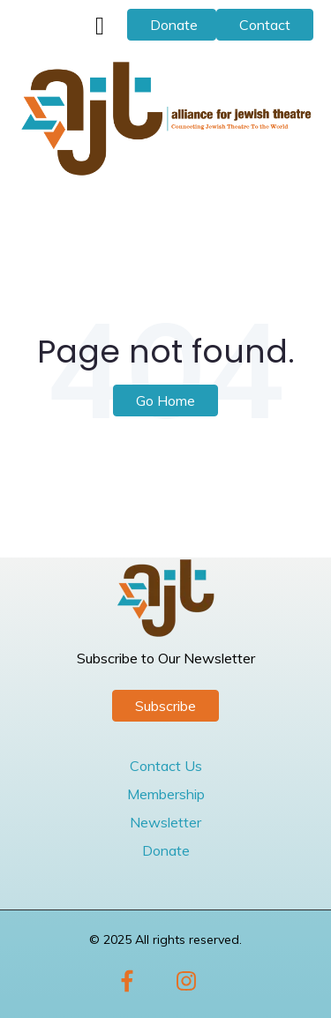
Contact (264, 25)
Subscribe (165, 706)
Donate (174, 25)
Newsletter (165, 822)
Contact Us (166, 766)
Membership (166, 794)
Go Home (165, 400)
